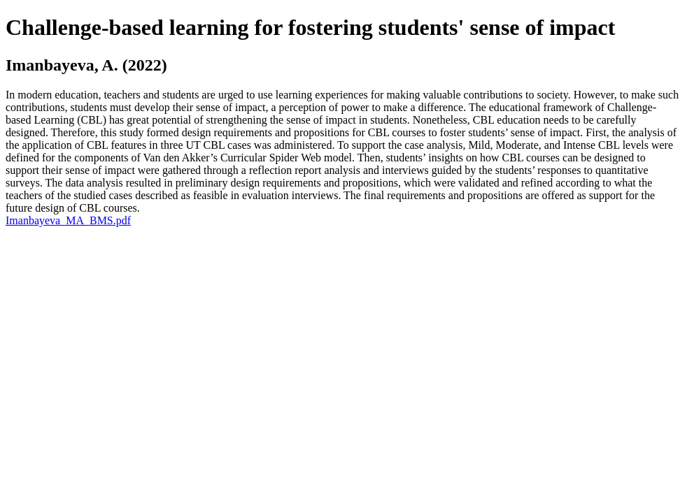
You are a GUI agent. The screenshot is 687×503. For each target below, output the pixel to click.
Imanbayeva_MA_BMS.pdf (68, 220)
